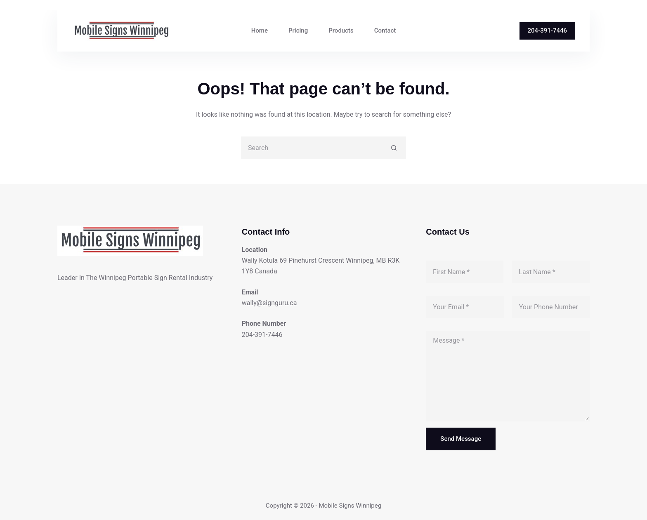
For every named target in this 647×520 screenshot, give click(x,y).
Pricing (298, 30)
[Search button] (394, 147)
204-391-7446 (547, 30)
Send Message (460, 438)
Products (341, 30)
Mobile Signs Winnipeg (350, 505)
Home (259, 30)
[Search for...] (312, 147)
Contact (385, 30)
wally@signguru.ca (269, 303)
